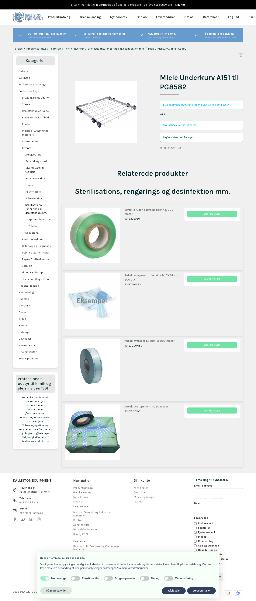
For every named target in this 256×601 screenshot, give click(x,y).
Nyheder (24, 71)
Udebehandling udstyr (35, 279)
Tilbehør (34, 226)
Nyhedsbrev (118, 17)
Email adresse (204, 485)
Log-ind (233, 17)
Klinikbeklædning (32, 239)
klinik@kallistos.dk (31, 512)
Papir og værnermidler (35, 252)
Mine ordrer (141, 487)
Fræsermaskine (35, 178)
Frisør (22, 312)
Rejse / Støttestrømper (36, 259)
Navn (197, 503)
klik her (180, 4)
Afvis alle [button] (173, 590)
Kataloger (25, 332)
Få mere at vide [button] (56, 590)
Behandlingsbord (36, 161)
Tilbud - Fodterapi (32, 272)
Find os (142, 17)
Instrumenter (30, 141)
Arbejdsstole (33, 154)
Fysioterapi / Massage (32, 84)
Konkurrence (27, 345)
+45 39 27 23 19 (28, 502)
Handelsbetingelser (85, 529)
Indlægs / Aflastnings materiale (35, 132)
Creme (26, 104)
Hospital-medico (29, 285)
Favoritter (140, 492)
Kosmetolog (26, 292)
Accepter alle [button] (201, 590)
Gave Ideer (25, 338)
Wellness (24, 77)
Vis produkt (212, 213)
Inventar (27, 148)
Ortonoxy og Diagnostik (36, 246)
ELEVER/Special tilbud (35, 117)
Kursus (23, 325)
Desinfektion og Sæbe (35, 111)
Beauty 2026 (80, 534)
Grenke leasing (90, 17)
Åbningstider (81, 524)
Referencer (211, 17)
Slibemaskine (33, 198)
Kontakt (78, 520)
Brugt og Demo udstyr (35, 97)
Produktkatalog (59, 17)
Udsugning (32, 232)
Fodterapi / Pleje (29, 91)
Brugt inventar (28, 352)
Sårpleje (27, 265)
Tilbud (22, 318)
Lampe (29, 185)
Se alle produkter (29, 358)
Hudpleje (24, 299)
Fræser (26, 124)
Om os (189, 17)
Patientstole (33, 191)
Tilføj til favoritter (170, 147)
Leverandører (165, 17)
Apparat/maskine (39, 219)
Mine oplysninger (144, 497)
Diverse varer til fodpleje (34, 169)
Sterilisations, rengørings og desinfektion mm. (36, 209)
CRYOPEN (24, 305)
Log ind (138, 501)
